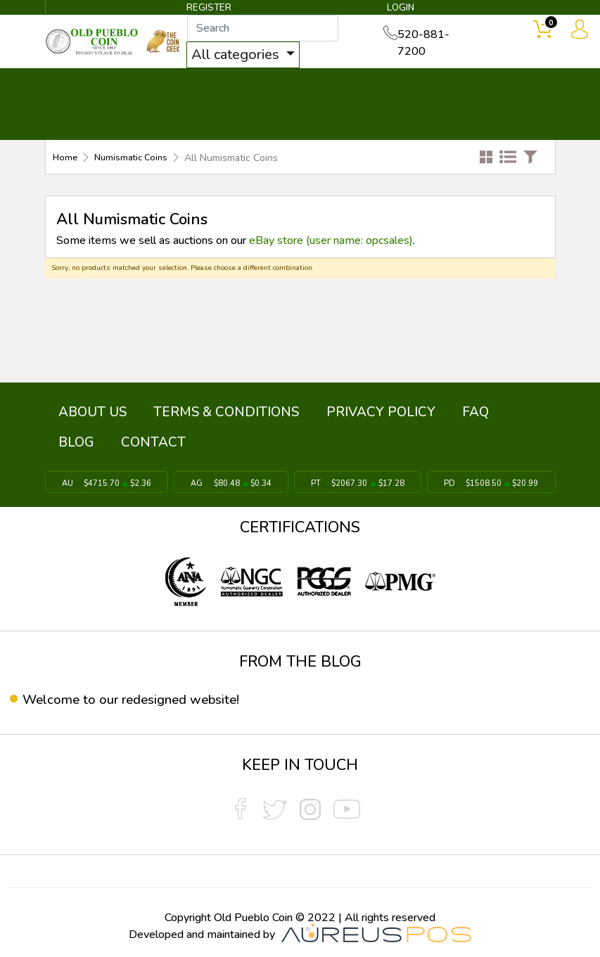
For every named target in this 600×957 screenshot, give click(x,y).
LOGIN (397, 9)
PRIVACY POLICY (341, 411)
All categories (245, 55)
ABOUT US (85, 411)
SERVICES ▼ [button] (465, 86)
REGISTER (210, 9)
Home (66, 158)
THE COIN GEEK (396, 106)
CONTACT (548, 86)
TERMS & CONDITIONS (203, 411)
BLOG (463, 411)
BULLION (80, 86)
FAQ (420, 411)
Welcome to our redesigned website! (138, 696)
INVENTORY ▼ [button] (167, 86)
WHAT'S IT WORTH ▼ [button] (296, 86)
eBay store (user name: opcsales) (331, 240)
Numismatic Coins (135, 158)
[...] (270, 28)
